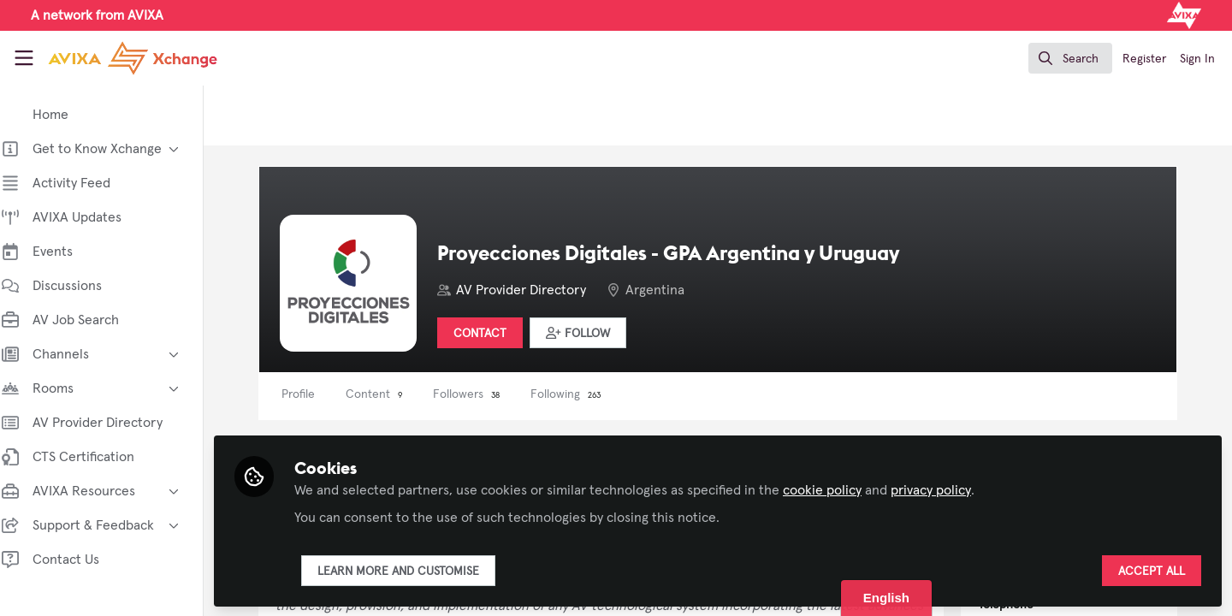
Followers (481, 394)
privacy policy (946, 489)
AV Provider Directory (536, 290)
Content (389, 394)
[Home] (117, 58)
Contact (495, 334)
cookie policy (837, 489)
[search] (1070, 58)
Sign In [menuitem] (1197, 59)
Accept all (1151, 571)
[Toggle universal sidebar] (24, 58)
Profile (313, 394)
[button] (593, 332)
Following (581, 394)
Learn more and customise (414, 571)
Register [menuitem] (1144, 59)
